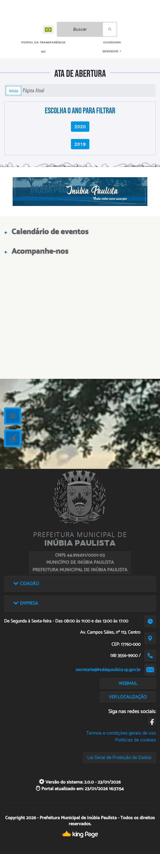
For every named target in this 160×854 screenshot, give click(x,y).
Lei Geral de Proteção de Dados (119, 757)
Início (13, 90)
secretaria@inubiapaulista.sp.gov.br (108, 670)
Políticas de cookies (135, 740)
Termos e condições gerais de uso (121, 733)
